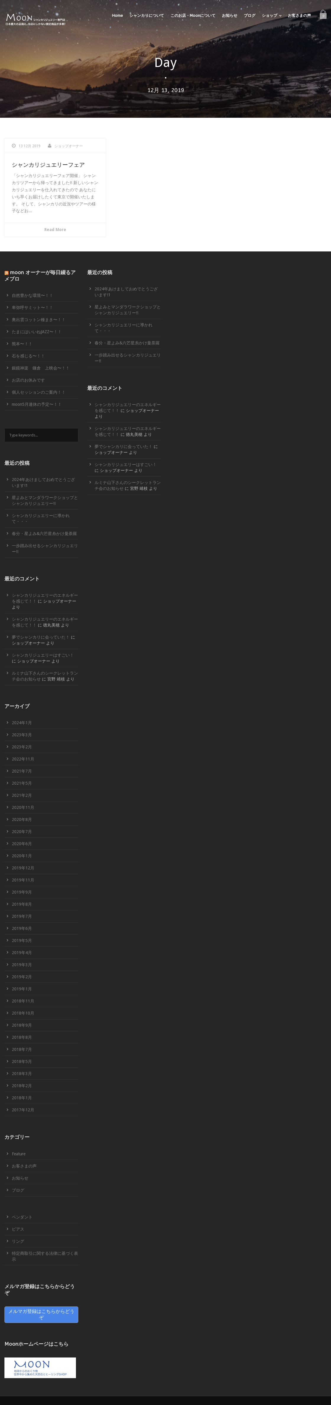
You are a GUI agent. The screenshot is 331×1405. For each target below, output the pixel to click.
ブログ (249, 15)
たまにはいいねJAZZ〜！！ (37, 331)
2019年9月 (22, 892)
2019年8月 (22, 904)
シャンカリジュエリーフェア (48, 165)
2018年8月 (22, 1037)
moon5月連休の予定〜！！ (37, 404)
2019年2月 (22, 976)
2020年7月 (22, 831)
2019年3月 (22, 964)
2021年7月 (22, 771)
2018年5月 (22, 1061)
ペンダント (22, 1217)
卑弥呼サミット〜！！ (32, 307)
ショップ (269, 15)
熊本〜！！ (22, 343)
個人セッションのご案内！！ (39, 392)
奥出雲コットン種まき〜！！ (39, 319)
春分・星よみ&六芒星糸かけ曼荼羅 (44, 533)
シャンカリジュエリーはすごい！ (43, 655)
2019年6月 (22, 928)
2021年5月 (22, 783)
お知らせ (229, 15)
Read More (55, 229)
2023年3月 (22, 734)
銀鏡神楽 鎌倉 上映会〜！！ (41, 368)
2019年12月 (23, 868)
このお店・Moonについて (193, 15)
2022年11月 (23, 759)
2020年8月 (22, 819)
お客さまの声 (299, 15)
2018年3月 (22, 1073)
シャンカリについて (146, 15)
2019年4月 (22, 952)
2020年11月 (23, 807)
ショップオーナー (68, 146)
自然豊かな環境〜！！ (32, 295)
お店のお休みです (28, 380)
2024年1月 (22, 722)
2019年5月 (22, 940)
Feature (18, 1154)
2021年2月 (22, 795)
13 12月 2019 (29, 146)
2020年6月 (22, 843)
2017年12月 (23, 1110)
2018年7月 (22, 1049)
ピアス (18, 1229)
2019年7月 (22, 916)
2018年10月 (23, 1013)
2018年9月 (22, 1025)
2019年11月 (23, 880)
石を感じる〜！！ (28, 356)
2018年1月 (22, 1097)
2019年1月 (22, 989)
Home (117, 15)
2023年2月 (22, 747)
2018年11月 (23, 1001)
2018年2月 (22, 1085)
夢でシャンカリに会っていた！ (41, 637)
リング (18, 1241)
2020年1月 (22, 855)
